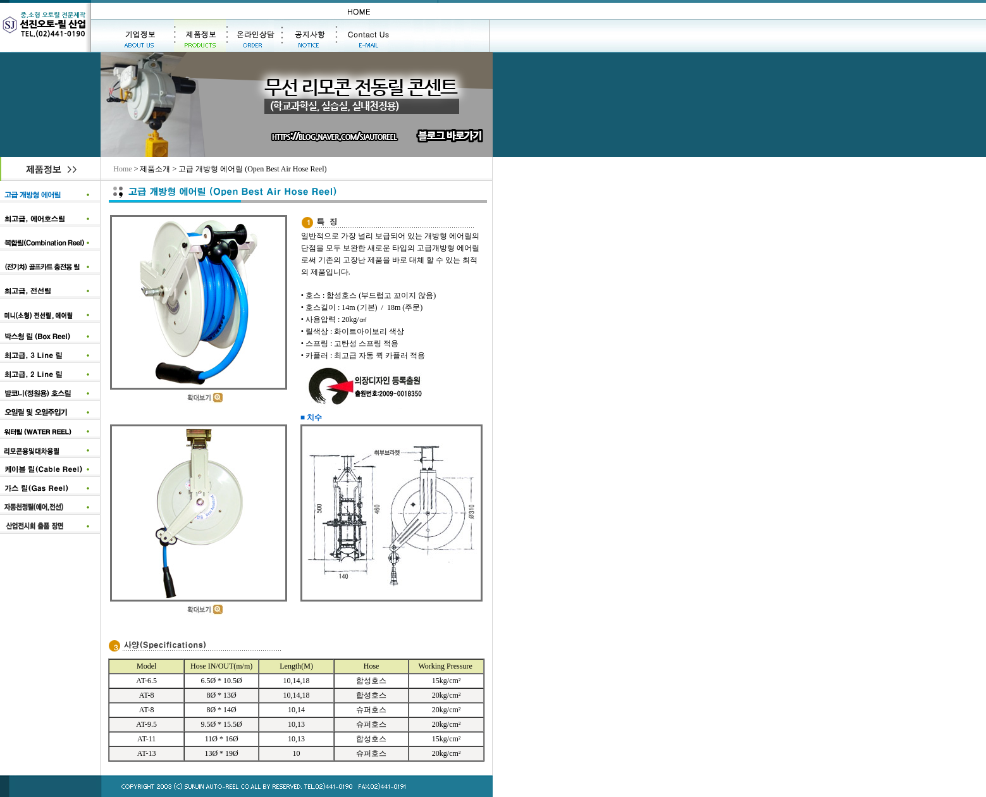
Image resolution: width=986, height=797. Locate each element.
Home (122, 168)
